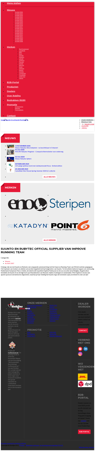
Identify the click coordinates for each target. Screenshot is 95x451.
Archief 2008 (19, 41)
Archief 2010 (19, 38)
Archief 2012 (19, 35)
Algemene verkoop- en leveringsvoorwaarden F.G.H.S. (44, 445)
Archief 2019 (19, 23)
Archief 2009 (19, 40)
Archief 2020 (19, 22)
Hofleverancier (13, 353)
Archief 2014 (19, 31)
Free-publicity (19, 110)
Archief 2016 (19, 28)
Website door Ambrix (86, 447)
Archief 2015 (19, 30)
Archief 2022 (19, 18)
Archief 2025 (19, 14)
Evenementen (19, 107)
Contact (83, 330)
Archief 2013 (19, 33)
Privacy (22, 445)
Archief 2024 (19, 15)
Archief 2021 (19, 20)
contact (83, 421)
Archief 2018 (19, 25)
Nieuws (10, 138)
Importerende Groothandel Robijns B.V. (14, 120)
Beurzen (17, 108)
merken (18, 318)
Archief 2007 (9, 263)
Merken (10, 187)
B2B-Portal (84, 432)
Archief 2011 (19, 36)
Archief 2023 (19, 17)
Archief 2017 (19, 27)
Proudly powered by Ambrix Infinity (13, 443)
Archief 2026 (19, 12)
